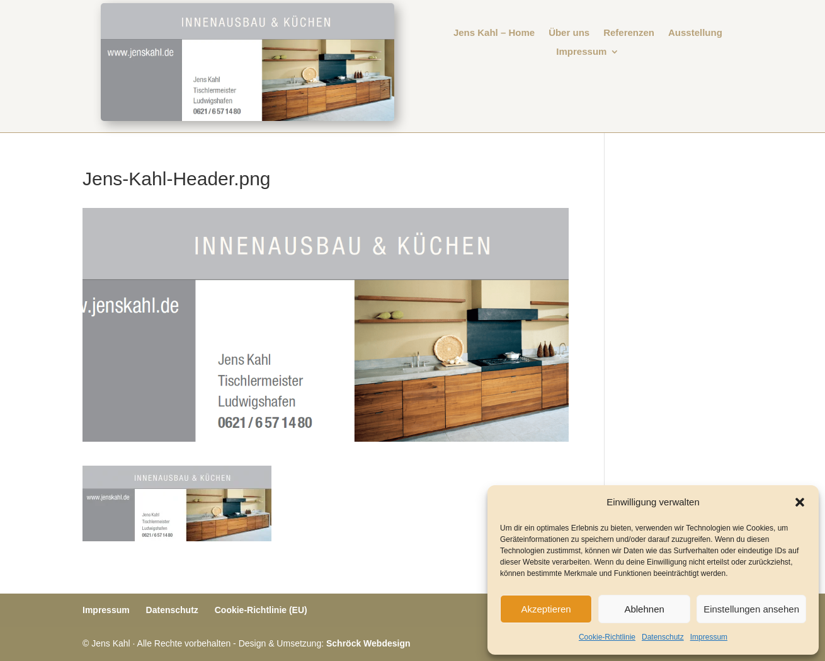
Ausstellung (695, 33)
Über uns (569, 33)
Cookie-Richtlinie (607, 637)
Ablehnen (644, 609)
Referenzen (628, 33)
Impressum (708, 637)
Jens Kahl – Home (494, 33)
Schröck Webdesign (368, 643)
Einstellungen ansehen (751, 609)
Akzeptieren (546, 609)
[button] (800, 502)
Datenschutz (663, 637)
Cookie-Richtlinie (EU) (261, 610)
